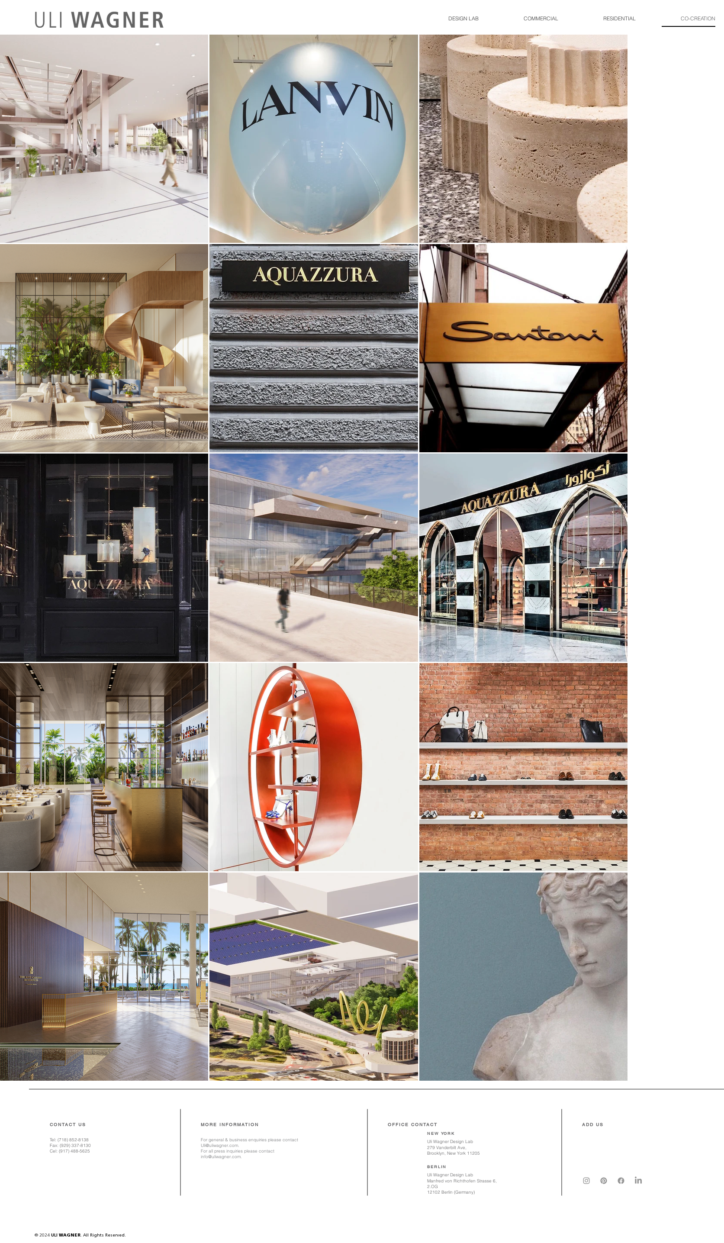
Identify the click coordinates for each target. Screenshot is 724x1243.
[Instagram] (586, 1180)
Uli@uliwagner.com (219, 1145)
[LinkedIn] (638, 1180)
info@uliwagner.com (221, 1156)
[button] (454, 19)
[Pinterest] (603, 1180)
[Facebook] (621, 1180)
